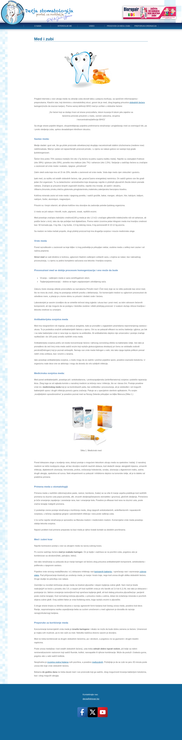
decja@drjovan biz (91, 699)
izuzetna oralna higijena (58, 662)
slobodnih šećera (137, 102)
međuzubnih (97, 662)
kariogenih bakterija (103, 572)
